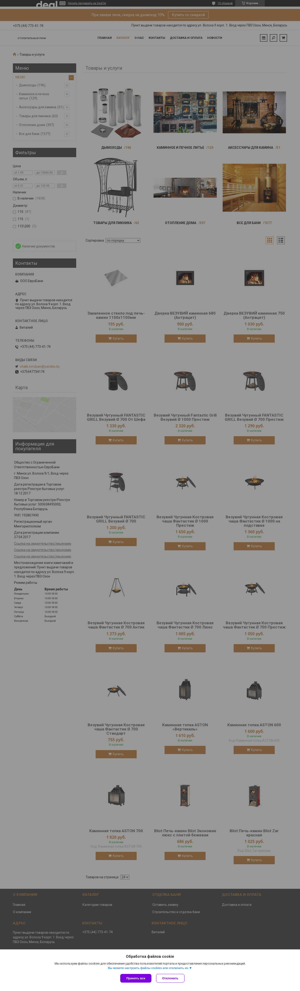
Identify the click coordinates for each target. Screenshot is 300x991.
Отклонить (170, 978)
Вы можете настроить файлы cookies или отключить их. (148, 968)
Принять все (135, 978)
